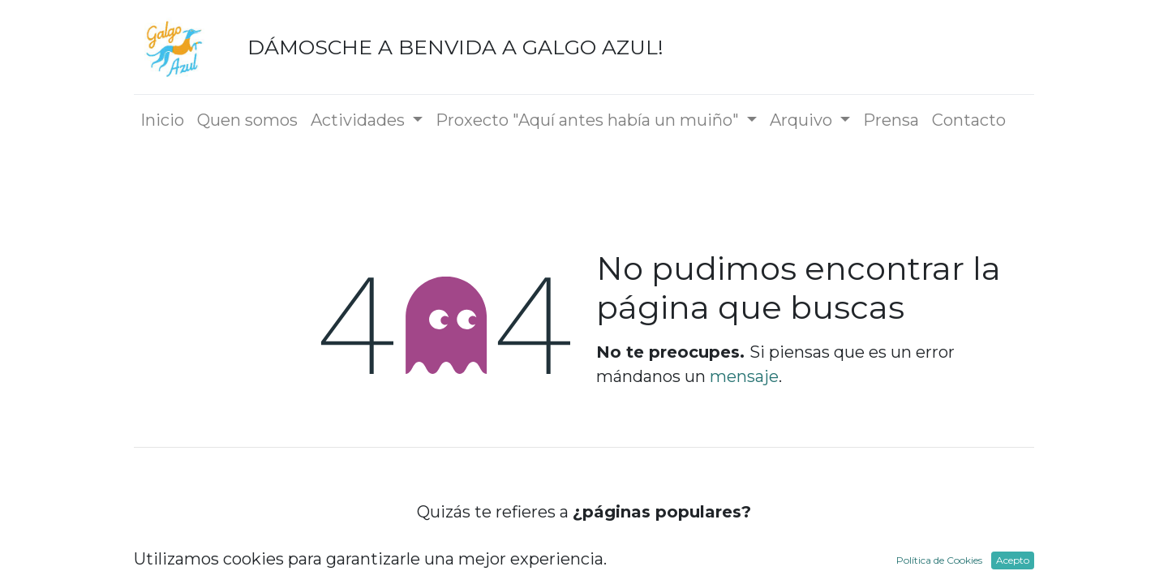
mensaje (744, 376)
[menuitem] (162, 120)
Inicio (584, 555)
